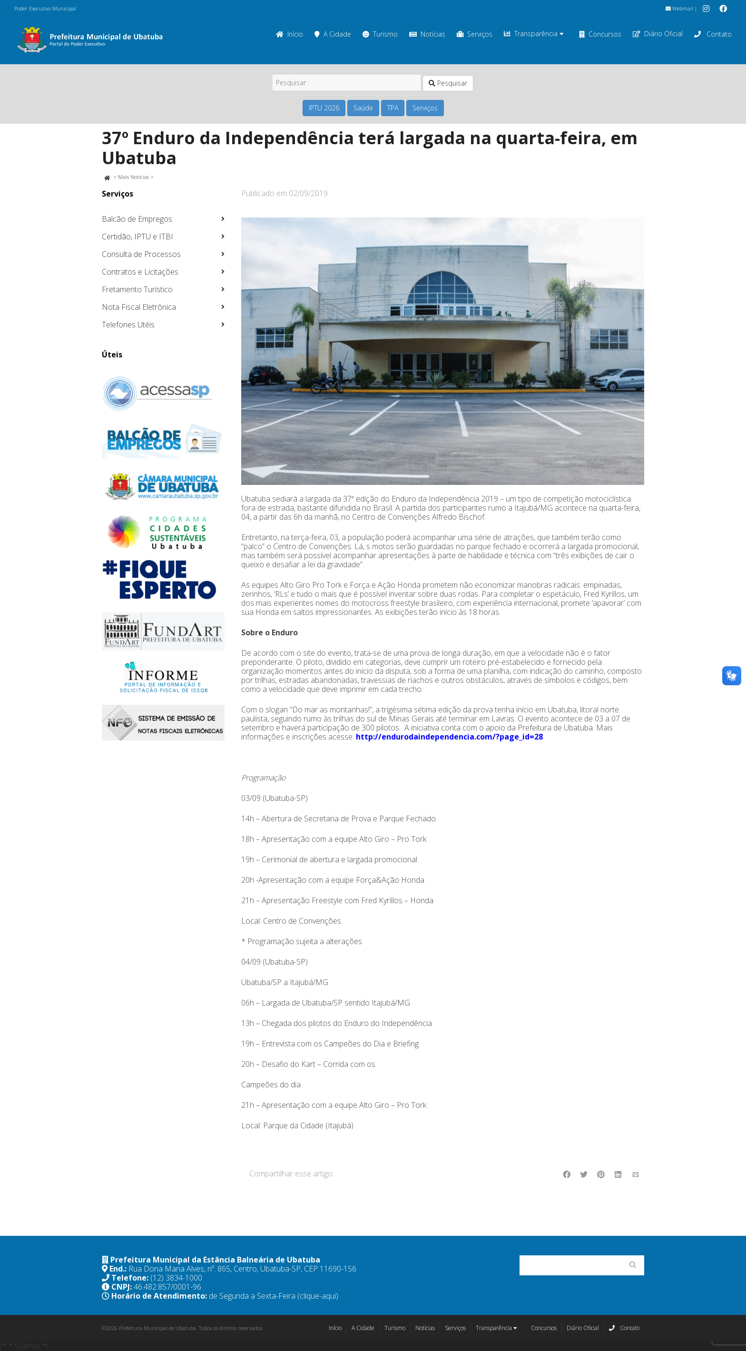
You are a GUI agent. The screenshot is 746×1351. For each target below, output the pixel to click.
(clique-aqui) (317, 1296)
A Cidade (332, 34)
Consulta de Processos (141, 254)
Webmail (679, 8)
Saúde (363, 107)
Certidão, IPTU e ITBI (137, 236)
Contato (713, 34)
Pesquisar (448, 83)
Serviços (474, 34)
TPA (392, 107)
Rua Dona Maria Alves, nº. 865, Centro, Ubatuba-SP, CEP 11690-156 (242, 1268)
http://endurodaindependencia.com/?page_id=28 (449, 736)
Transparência (534, 34)
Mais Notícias (133, 176)
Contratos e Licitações (140, 271)
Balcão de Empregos (137, 219)
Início (289, 34)
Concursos (600, 34)
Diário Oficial (658, 34)
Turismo (380, 34)
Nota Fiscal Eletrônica (139, 307)
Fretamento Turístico (137, 289)
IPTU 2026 (324, 107)
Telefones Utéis (128, 324)
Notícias (427, 34)
